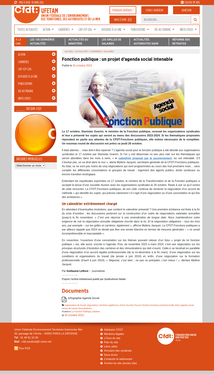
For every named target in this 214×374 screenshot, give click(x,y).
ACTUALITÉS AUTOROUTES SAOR (146, 41)
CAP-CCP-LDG (86, 29)
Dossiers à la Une (111, 29)
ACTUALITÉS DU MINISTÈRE (78, 41)
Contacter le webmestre (118, 359)
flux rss (188, 2)
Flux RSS (24, 348)
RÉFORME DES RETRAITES (181, 41)
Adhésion (186, 10)
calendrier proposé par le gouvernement (145, 158)
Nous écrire (111, 354)
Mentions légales (114, 334)
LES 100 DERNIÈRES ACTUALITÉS (42, 41)
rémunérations (85, 308)
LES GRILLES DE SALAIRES (111, 41)
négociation (92, 305)
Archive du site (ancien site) (120, 363)
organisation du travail (75, 305)
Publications (138, 29)
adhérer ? (122, 10)
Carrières (64, 29)
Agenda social (187, 305)
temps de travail (69, 308)
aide (198, 2)
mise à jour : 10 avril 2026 (29, 2)
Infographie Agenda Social (83, 298)
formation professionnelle (162, 305)
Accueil (69, 51)
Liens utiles (110, 346)
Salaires (96, 311)
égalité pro (114, 305)
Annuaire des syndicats (118, 350)
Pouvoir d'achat (141, 305)
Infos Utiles (187, 29)
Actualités (81, 51)
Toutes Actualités (27, 29)
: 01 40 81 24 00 (26, 337)
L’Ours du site (112, 338)
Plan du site (111, 342)
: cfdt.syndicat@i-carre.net (32, 341)
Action (47, 29)
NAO (177, 305)
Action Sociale (126, 305)
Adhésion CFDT (113, 329)
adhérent (154, 10)
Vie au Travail (162, 29)
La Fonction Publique (81, 311)
